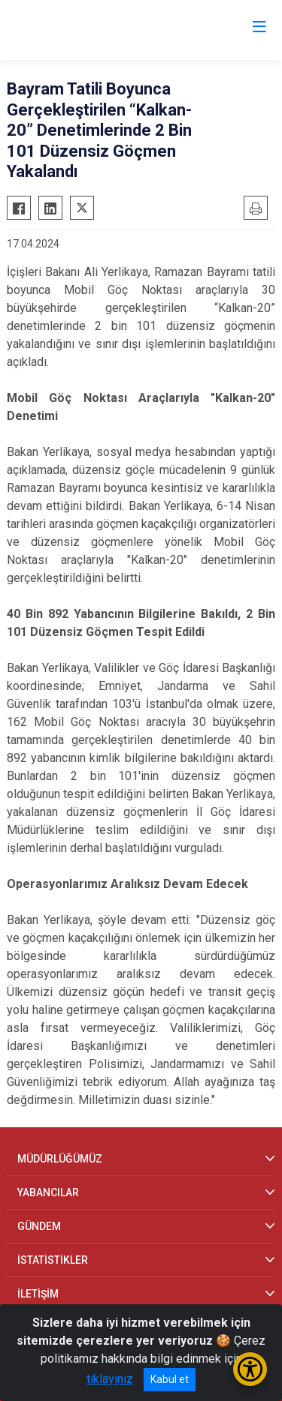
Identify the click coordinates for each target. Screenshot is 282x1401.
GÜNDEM (39, 1226)
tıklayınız (109, 1379)
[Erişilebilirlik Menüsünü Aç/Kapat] (250, 1369)
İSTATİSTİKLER (52, 1260)
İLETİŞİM (38, 1294)
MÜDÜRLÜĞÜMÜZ (59, 1159)
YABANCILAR (48, 1192)
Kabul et (169, 1379)
